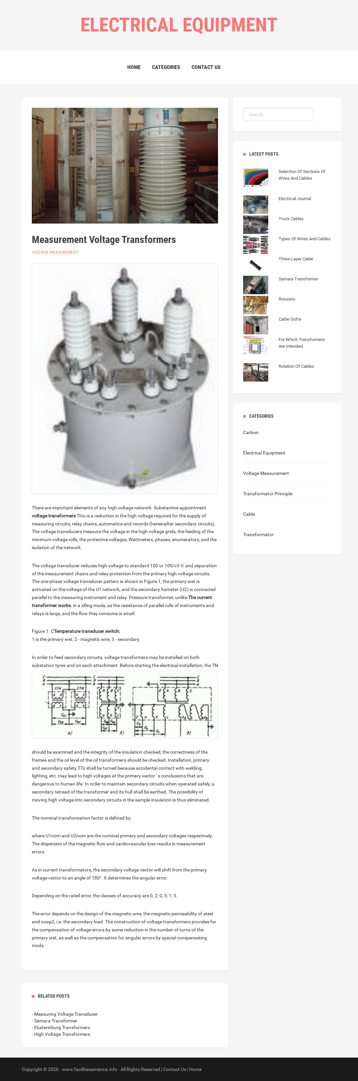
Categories (166, 67)
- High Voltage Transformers (61, 1034)
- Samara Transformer (54, 1020)
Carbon (251, 432)
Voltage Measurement (55, 252)
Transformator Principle (267, 493)
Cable (249, 514)
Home (134, 67)
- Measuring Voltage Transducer (65, 1014)
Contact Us (206, 67)
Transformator (258, 534)
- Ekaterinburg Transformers (61, 1027)
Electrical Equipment (264, 452)
